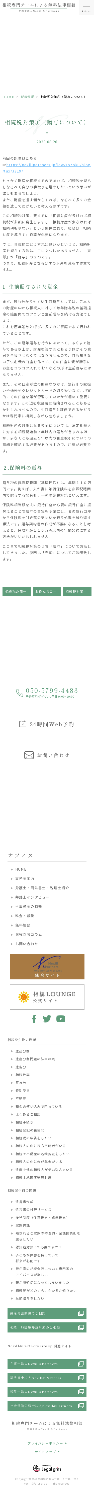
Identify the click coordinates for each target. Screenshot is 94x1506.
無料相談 (23, 925)
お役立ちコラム (48, 591)
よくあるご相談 (28, 1114)
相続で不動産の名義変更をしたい (43, 1153)
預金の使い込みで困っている (39, 1106)
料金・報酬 (25, 915)
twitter (47, 1019)
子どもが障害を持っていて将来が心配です (37, 1258)
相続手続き (25, 1122)
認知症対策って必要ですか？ (39, 1247)
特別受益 (23, 1090)
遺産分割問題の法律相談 (35, 1058)
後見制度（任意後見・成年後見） (43, 1217)
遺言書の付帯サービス (34, 1209)
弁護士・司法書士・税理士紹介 (42, 887)
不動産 (21, 1098)
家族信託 (23, 1225)
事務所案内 (25, 878)
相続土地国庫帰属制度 (34, 1177)
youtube (60, 1019)
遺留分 (21, 1067)
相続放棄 (23, 1074)
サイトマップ (45, 1451)
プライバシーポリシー (45, 1443)
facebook (33, 1019)
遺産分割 (23, 1051)
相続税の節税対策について (18, 591)
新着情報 (27, 96)
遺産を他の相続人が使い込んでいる (44, 1169)
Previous (5, 797)
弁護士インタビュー (32, 897)
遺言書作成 (25, 1201)
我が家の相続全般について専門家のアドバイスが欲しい (44, 1271)
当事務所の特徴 (28, 906)
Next (89, 797)
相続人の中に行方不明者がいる (41, 1145)
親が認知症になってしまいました (42, 1282)
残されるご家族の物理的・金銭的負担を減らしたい (48, 1236)
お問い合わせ (26, 943)
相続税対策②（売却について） (78, 591)
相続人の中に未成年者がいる (39, 1161)
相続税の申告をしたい (34, 1138)
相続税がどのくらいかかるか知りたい (46, 1290)
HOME (8, 96)
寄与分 (21, 1082)
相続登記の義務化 (30, 1130)
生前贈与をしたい (30, 1298)
